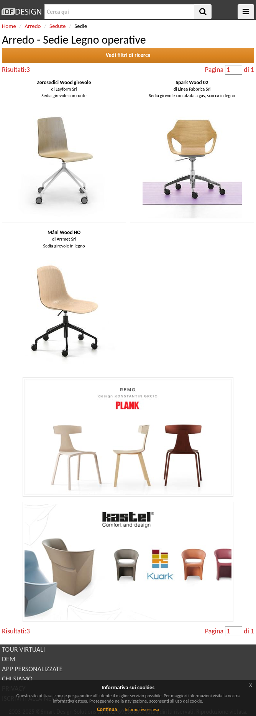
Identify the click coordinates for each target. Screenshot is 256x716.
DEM (8, 659)
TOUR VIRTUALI (23, 649)
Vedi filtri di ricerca (127, 55)
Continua (107, 709)
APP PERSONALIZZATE (32, 669)
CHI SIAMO (17, 679)
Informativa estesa (142, 709)
